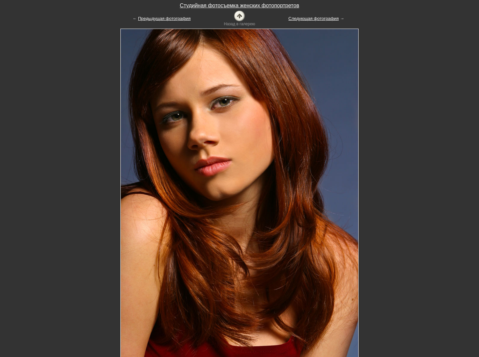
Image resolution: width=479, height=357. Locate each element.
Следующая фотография (313, 18)
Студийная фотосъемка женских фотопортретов (239, 5)
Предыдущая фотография (164, 18)
